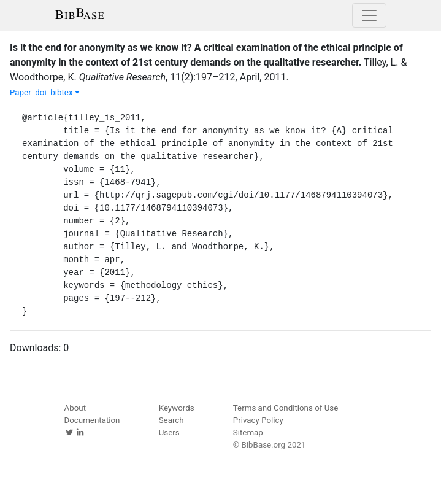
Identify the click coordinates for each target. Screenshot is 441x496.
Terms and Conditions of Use (285, 408)
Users (169, 432)
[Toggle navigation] (369, 15)
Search (171, 420)
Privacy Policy (258, 420)
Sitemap (248, 432)
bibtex (65, 92)
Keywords (176, 408)
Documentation (92, 420)
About (75, 408)
